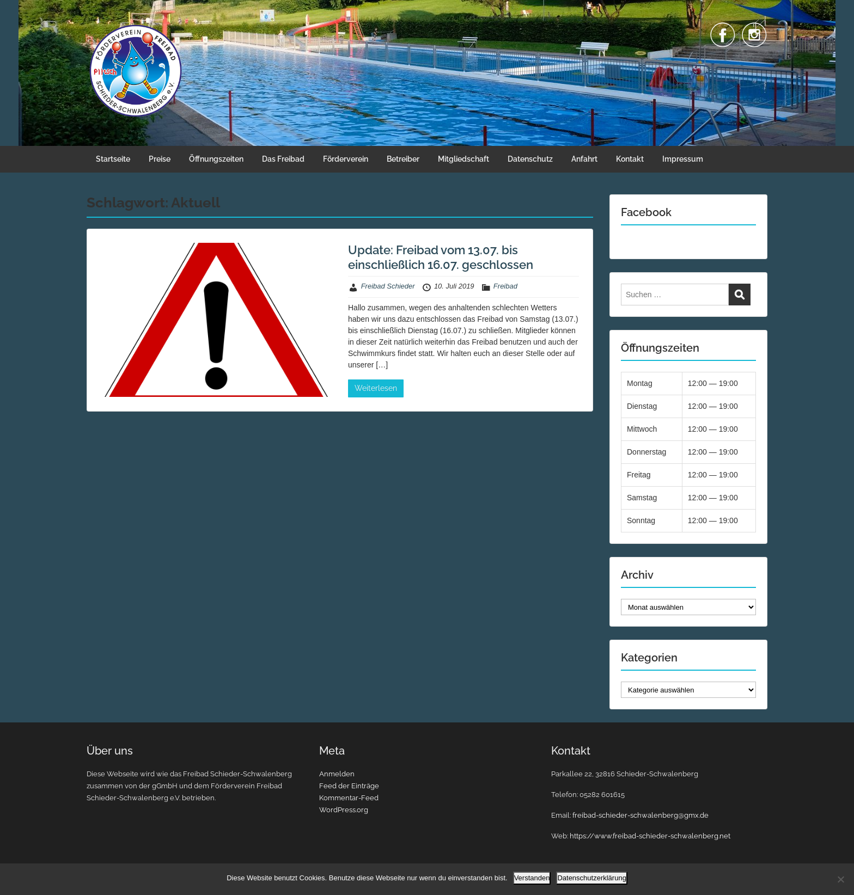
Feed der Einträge (349, 786)
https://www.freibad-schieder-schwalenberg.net (650, 836)
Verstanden (532, 878)
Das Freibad (283, 159)
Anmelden (337, 774)
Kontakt (630, 159)
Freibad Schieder (388, 286)
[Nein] (840, 879)
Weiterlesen (376, 388)
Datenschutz (530, 159)
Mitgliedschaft (463, 159)
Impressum (682, 159)
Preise (159, 159)
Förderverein (345, 159)
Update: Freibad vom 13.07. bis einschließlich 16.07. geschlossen (440, 257)
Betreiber (403, 159)
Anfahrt (584, 159)
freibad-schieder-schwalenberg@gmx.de (640, 815)
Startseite (113, 159)
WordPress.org (343, 810)
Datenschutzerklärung (591, 878)
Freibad (505, 286)
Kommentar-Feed (349, 798)
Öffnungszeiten (216, 159)
